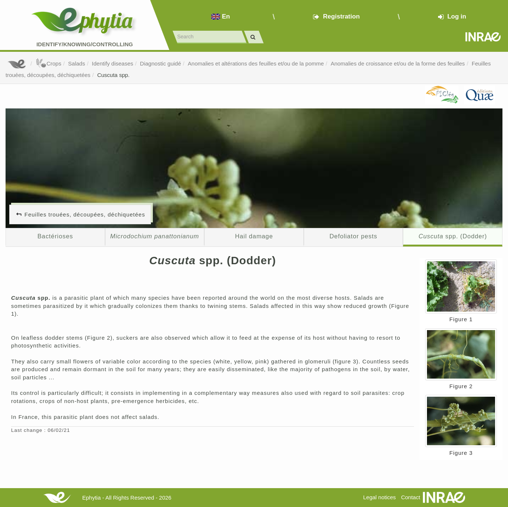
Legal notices (379, 497)
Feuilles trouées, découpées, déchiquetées (84, 214)
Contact (410, 497)
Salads (76, 63)
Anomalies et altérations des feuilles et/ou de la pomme (256, 63)
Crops (48, 63)
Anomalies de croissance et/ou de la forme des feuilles (398, 63)
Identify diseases (112, 63)
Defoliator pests (353, 236)
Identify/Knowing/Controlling (84, 44)
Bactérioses (55, 236)
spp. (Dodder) (452, 236)
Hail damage (254, 236)
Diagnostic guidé (160, 63)
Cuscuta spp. (113, 75)
